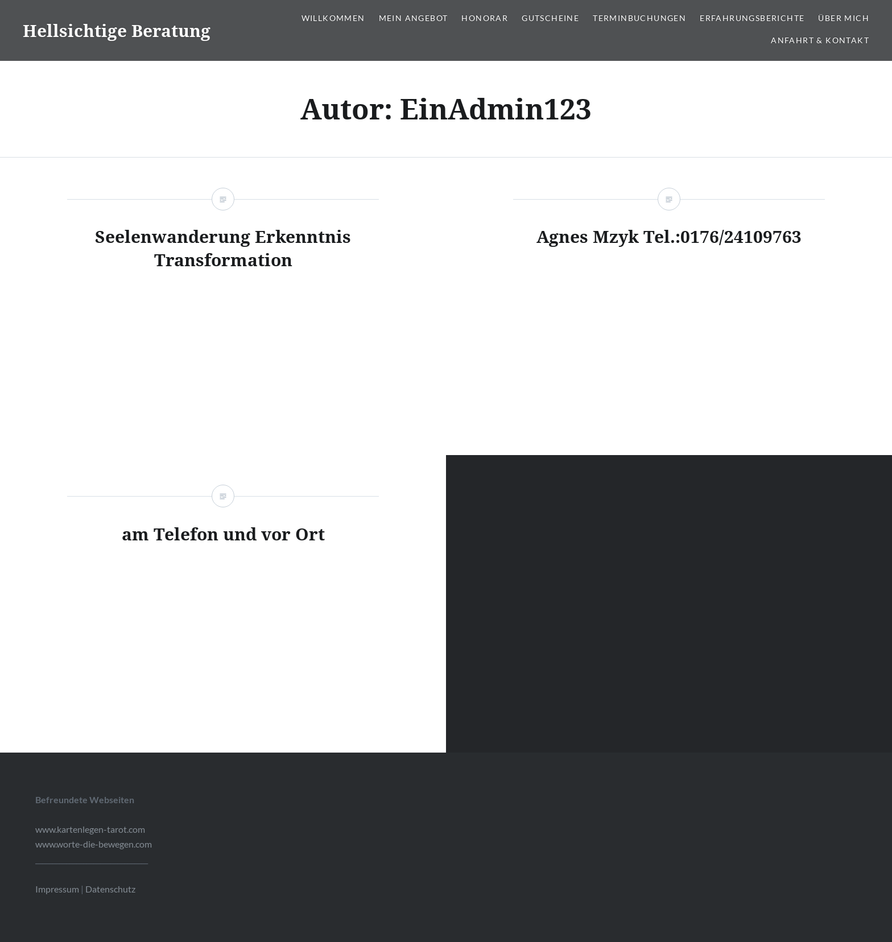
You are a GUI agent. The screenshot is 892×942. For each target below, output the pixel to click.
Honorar (484, 18)
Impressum (57, 888)
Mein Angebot (413, 18)
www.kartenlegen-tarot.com (90, 829)
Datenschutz (110, 888)
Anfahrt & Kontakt (820, 40)
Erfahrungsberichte (752, 18)
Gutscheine (550, 18)
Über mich (843, 18)
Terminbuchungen (639, 18)
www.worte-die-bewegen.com (93, 843)
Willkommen (333, 18)
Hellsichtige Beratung (116, 30)
